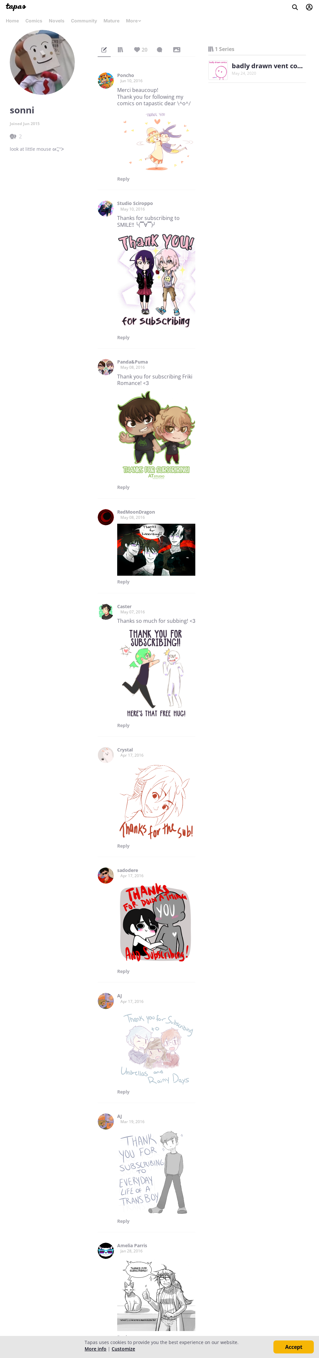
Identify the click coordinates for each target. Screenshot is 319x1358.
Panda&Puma (132, 362)
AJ (119, 996)
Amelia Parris (132, 1246)
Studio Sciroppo (135, 203)
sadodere (127, 870)
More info (95, 1349)
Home (12, 20)
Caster (124, 606)
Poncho (125, 75)
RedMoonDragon (136, 512)
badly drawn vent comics (272, 65)
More (134, 20)
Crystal (125, 750)
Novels (56, 20)
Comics (33, 20)
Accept (293, 1347)
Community (84, 20)
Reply (123, 179)
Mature (111, 20)
